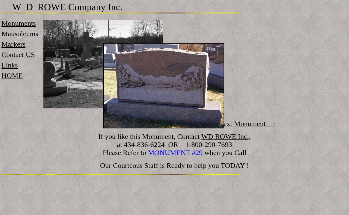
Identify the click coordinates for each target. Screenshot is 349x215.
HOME (12, 75)
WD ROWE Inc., (226, 136)
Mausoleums (19, 34)
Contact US (18, 55)
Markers (13, 44)
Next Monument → (247, 124)
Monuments (18, 23)
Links (9, 65)
